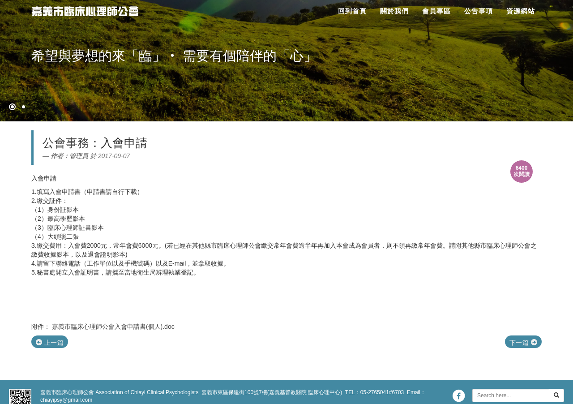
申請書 (71, 191)
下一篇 (523, 342)
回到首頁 (352, 11)
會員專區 (436, 11)
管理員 (78, 155)
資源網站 (520, 11)
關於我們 (394, 11)
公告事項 (478, 11)
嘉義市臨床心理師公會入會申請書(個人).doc (113, 326)
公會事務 (66, 143)
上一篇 (50, 342)
